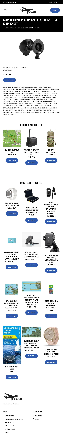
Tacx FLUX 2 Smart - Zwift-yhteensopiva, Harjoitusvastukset (31, 254)
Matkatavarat (10, 422)
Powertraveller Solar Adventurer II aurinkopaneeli (31, 210)
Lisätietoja (9, 80)
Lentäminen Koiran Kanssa (14, 419)
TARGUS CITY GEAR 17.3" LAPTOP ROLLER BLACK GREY (31, 152)
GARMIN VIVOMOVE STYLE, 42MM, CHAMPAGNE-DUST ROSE (51, 351)
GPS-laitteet (23, 67)
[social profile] (16, 2)
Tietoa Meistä (10, 429)
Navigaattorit (15, 67)
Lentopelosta (10, 426)
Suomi (50, 2)
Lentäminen (10, 416)
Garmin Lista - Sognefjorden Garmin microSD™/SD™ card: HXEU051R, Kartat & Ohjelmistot (31, 299)
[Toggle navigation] (5, 10)
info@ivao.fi (56, 2)
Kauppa (55, 10)
